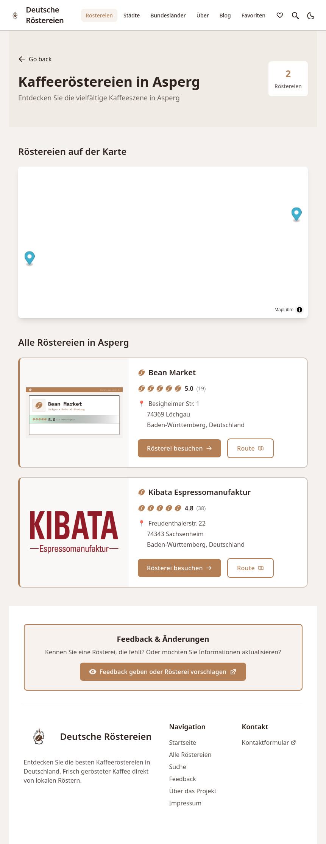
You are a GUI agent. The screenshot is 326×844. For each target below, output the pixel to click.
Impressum (185, 803)
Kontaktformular (269, 742)
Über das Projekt (193, 791)
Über (203, 15)
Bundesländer (168, 15)
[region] (163, 242)
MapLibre (284, 309)
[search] (295, 15)
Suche (177, 767)
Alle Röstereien (190, 754)
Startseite (183, 742)
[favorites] (280, 15)
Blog (225, 15)
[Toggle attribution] (299, 309)
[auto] (310, 15)
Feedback (182, 779)
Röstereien (99, 15)
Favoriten (253, 15)
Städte (131, 15)
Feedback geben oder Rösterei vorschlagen (163, 672)
